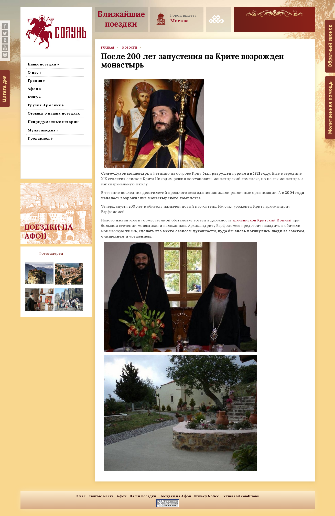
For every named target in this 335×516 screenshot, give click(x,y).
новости (129, 47)
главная (107, 47)
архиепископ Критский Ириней (261, 220)
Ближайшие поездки (121, 19)
